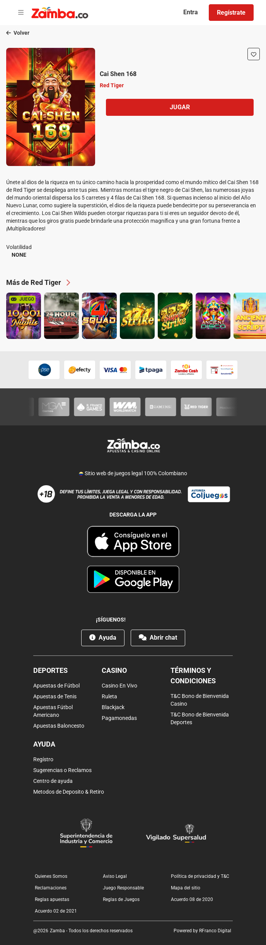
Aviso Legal (115, 876)
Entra (190, 12)
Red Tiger (112, 85)
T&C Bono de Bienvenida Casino (200, 700)
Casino (114, 670)
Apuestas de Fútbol (56, 685)
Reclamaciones (50, 888)
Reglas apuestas (52, 899)
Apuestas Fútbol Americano (53, 711)
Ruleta (109, 696)
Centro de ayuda (53, 781)
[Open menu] (20, 12)
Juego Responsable (123, 888)
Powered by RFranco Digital (202, 930)
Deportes (50, 670)
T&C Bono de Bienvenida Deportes (200, 718)
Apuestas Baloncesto (58, 726)
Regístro (43, 759)
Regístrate (231, 12)
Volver (17, 33)
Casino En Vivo (119, 685)
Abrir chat (158, 637)
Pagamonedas (119, 718)
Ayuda (102, 637)
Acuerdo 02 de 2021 (56, 911)
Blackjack (113, 707)
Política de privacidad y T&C (200, 876)
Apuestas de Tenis (55, 696)
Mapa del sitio (185, 888)
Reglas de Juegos (121, 899)
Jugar (180, 107)
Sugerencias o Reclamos (62, 770)
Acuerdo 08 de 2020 (192, 899)
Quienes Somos (51, 876)
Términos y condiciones (193, 675)
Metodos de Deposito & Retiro (68, 792)
